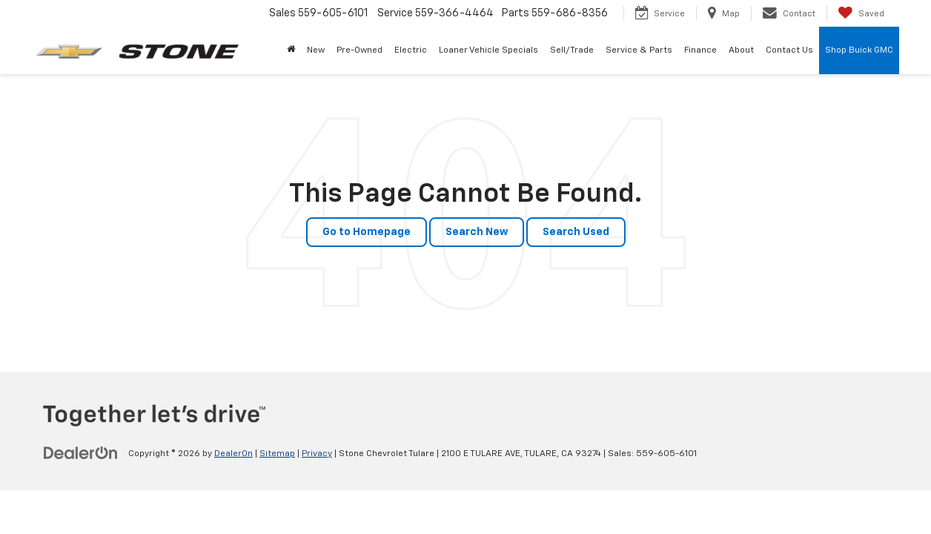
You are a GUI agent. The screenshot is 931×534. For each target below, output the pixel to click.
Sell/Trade (572, 50)
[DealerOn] (81, 453)
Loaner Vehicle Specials (488, 50)
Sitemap (277, 453)
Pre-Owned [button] (359, 50)
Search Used (576, 232)
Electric (410, 50)
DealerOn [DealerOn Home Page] (233, 453)
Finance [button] (700, 50)
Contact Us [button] (789, 50)
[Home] (291, 50)
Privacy (317, 453)
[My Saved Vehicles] (860, 13)
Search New (476, 232)
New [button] (316, 50)
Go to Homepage (366, 232)
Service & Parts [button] (639, 50)
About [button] (741, 50)
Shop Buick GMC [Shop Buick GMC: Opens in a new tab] (859, 50)
